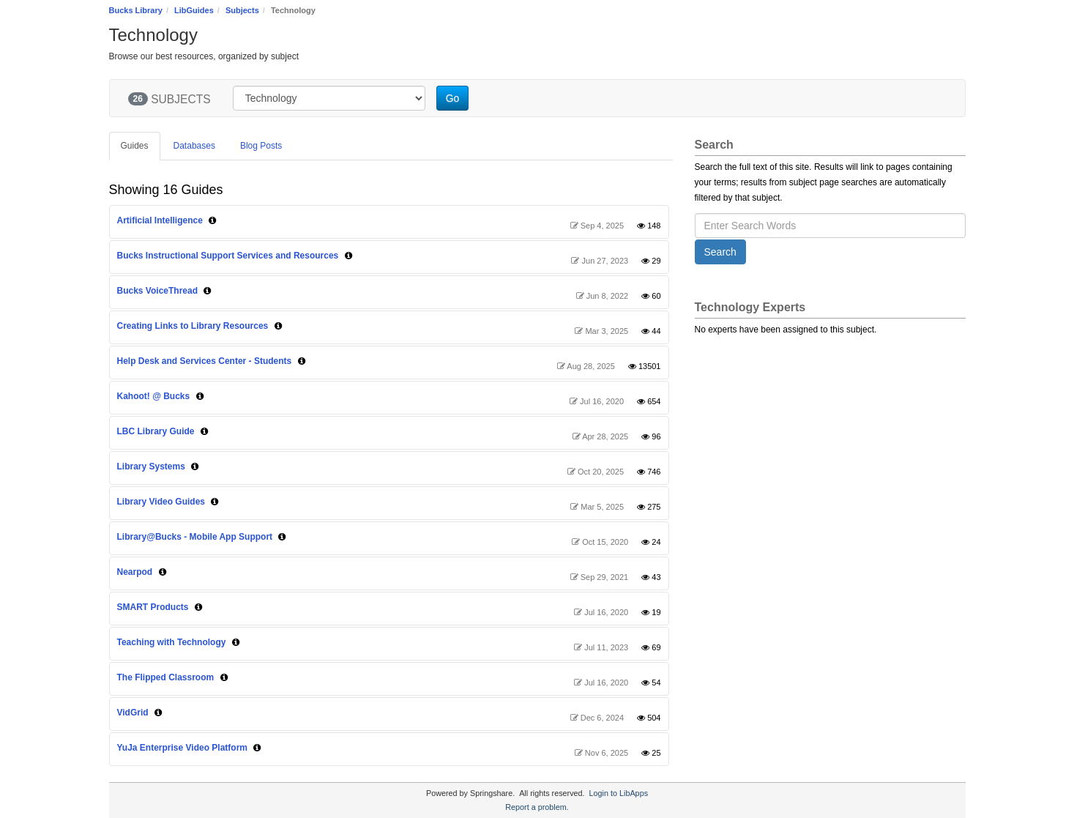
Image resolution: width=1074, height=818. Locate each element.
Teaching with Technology (171, 642)
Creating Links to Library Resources (193, 326)
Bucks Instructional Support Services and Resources (228, 255)
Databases (194, 146)
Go (453, 98)
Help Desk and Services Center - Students (204, 361)
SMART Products (153, 607)
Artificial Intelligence (160, 220)
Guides (135, 146)
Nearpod (135, 572)
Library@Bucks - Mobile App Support (195, 537)
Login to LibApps (618, 793)
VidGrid (133, 712)
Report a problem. (536, 807)
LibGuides (194, 10)
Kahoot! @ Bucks (153, 396)
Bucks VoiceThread (157, 291)
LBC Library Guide (156, 431)
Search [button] (720, 252)
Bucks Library (136, 10)
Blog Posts (261, 146)
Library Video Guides (161, 502)
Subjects (242, 10)
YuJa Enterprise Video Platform (182, 748)
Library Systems (151, 466)
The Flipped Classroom (166, 677)
